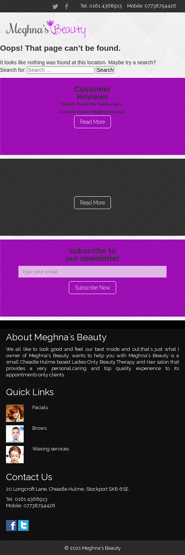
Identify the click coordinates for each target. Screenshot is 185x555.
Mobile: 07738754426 (151, 6)
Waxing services (50, 449)
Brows (39, 428)
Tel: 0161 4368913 (101, 6)
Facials (40, 407)
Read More (92, 122)
